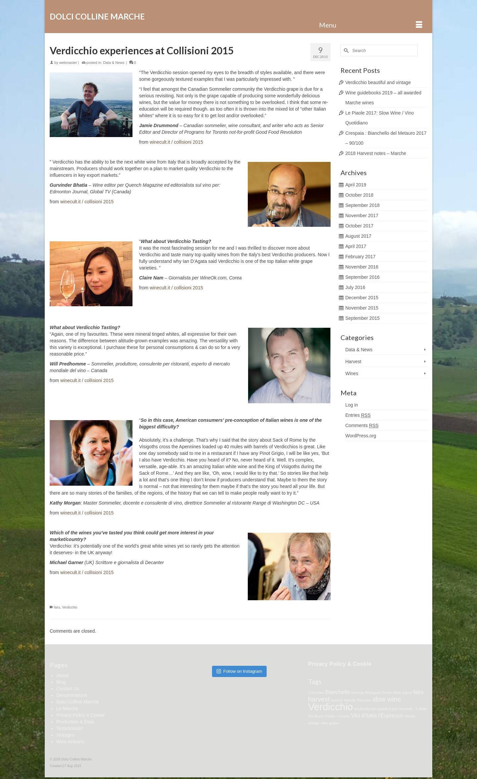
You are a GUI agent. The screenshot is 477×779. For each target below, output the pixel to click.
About (62, 675)
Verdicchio (69, 607)
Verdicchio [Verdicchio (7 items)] (330, 706)
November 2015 (362, 308)
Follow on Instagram (239, 671)
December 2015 (362, 297)
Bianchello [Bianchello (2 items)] (337, 692)
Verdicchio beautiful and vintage (378, 82)
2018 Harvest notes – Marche (375, 153)
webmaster (68, 63)
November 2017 (362, 215)
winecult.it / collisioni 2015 (176, 142)
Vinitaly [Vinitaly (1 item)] (409, 716)
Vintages (65, 735)
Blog (61, 682)
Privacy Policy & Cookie (339, 664)
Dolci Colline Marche (97, 16)
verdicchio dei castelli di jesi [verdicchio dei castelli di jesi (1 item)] (376, 709)
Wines (351, 373)
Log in (351, 405)
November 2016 (362, 266)
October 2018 (359, 195)
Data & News (113, 63)
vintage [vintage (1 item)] (313, 723)
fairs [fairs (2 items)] (418, 692)
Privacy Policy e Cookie (80, 715)
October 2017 (359, 225)
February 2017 (360, 256)
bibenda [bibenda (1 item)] (357, 693)
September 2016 (362, 277)
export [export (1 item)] (407, 693)
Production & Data (75, 721)
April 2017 (355, 246)
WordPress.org (360, 435)
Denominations (71, 695)
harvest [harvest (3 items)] (319, 699)
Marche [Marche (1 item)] (350, 700)
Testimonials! (69, 728)
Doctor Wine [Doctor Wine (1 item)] (391, 693)
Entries (358, 415)
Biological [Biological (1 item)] (372, 693)
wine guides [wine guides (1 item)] (330, 723)
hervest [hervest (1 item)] (337, 700)
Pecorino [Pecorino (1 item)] (364, 700)
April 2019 (355, 184)
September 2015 (362, 318)
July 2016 (355, 287)
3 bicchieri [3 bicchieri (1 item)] (316, 693)
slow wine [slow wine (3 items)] (386, 699)
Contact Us (67, 688)
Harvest (353, 361)
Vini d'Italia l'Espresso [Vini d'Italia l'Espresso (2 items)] (377, 715)
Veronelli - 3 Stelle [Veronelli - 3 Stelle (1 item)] (413, 709)
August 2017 (358, 236)
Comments (362, 425)
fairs (57, 607)
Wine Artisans (70, 741)
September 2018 (362, 205)
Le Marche (67, 708)
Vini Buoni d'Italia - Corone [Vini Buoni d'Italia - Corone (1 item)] (329, 716)
